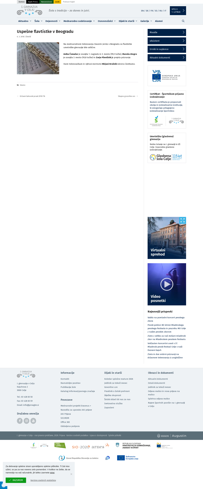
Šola (39, 21)
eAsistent (154, 41)
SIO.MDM (65, 418)
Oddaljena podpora (70, 426)
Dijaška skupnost (112, 395)
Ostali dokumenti (156, 383)
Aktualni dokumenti (160, 57)
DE (147, 10)
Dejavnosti (54, 21)
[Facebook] (20, 421)
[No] (71, 474)
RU (160, 10)
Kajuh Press (33, 2)
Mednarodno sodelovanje (80, 21)
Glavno (22, 85)
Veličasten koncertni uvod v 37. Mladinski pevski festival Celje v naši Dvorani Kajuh (165, 346)
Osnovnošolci (107, 21)
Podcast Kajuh (69, 2)
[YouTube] (33, 421)
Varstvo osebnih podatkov (77, 435)
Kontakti (65, 379)
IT (165, 10)
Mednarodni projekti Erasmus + (76, 405)
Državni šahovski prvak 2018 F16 (32, 96)
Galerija (147, 21)
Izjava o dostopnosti (98, 435)
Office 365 (65, 422)
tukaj (52, 472)
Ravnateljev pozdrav (70, 383)
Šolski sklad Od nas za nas (117, 399)
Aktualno (25, 21)
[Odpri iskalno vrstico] (183, 21)
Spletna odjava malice (159, 398)
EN (142, 10)
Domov (22, 2)
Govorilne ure (111, 387)
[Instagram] (26, 421)
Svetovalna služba (113, 403)
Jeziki (57, 2)
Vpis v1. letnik (176, 10)
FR (152, 10)
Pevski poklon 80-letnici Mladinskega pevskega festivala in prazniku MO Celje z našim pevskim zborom (167, 328)
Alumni (159, 21)
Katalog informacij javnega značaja (78, 391)
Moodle (153, 32)
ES (156, 10)
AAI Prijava (66, 414)
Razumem (18, 480)
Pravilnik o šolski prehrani (117, 391)
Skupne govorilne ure (126, 96)
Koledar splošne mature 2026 (118, 379)
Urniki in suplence (159, 49)
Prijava (62, 435)
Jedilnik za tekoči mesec (115, 383)
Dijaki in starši (129, 21)
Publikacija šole (68, 387)
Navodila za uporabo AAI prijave (76, 410)
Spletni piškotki (114, 435)
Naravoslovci (46, 2)
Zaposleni (109, 407)
